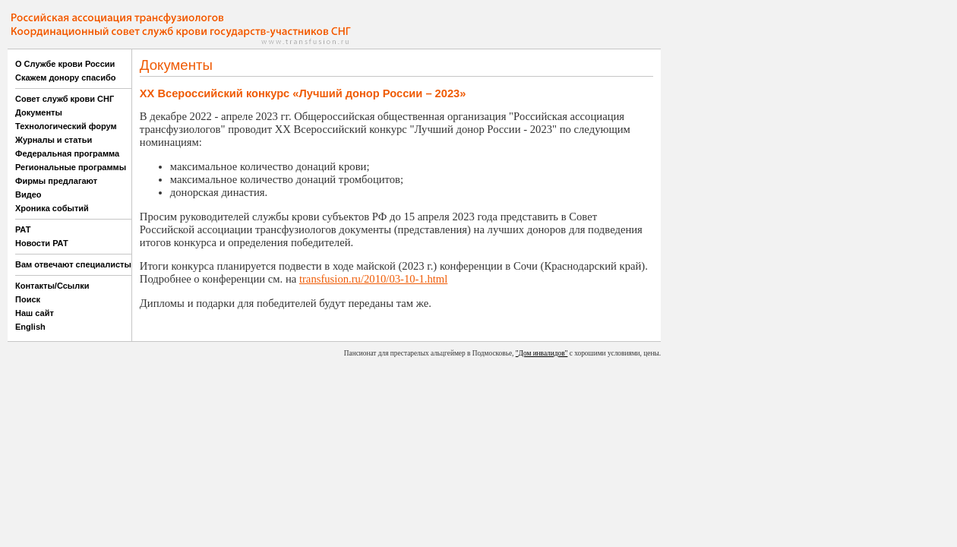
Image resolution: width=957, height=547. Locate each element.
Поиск (27, 299)
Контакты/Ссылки (52, 285)
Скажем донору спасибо (65, 77)
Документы (38, 112)
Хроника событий (52, 208)
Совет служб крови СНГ (64, 98)
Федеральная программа (67, 153)
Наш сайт (34, 313)
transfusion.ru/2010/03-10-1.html (373, 279)
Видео (28, 194)
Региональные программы (70, 167)
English (30, 326)
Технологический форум (66, 126)
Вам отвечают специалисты (73, 264)
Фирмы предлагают (56, 180)
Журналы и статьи (53, 139)
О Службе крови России (65, 63)
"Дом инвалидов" (542, 353)
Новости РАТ (41, 243)
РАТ (23, 229)
